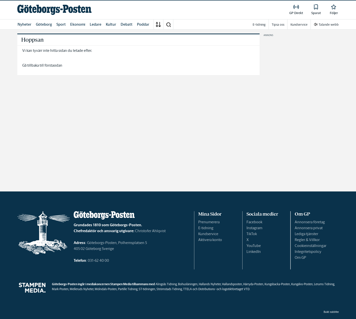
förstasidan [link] (53, 65)
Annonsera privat (309, 227)
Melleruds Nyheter (81, 289)
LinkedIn (253, 251)
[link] (54, 10)
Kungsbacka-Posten (277, 284)
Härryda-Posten (253, 284)
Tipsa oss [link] (278, 24)
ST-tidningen (147, 289)
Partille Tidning (127, 289)
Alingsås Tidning (166, 284)
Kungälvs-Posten (302, 284)
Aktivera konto (210, 239)
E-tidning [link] (259, 24)
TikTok (251, 233)
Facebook (254, 222)
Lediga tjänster (306, 233)
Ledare (95, 24)
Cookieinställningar (310, 245)
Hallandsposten (232, 284)
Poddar (143, 24)
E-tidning (205, 227)
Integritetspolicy (308, 251)
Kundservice (208, 233)
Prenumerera (209, 222)
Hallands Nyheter (210, 284)
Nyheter (24, 24)
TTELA (187, 289)
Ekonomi (77, 24)
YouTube (253, 245)
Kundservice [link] (299, 24)
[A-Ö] (158, 24)
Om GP (300, 257)
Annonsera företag (310, 222)
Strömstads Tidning (169, 289)
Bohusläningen (188, 284)
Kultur (111, 24)
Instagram (254, 227)
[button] (168, 24)
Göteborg (44, 24)
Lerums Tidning (324, 284)
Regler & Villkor (307, 239)
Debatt (127, 24)
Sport (61, 24)
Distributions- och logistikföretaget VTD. (224, 289)
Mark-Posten (60, 289)
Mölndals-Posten (106, 289)
